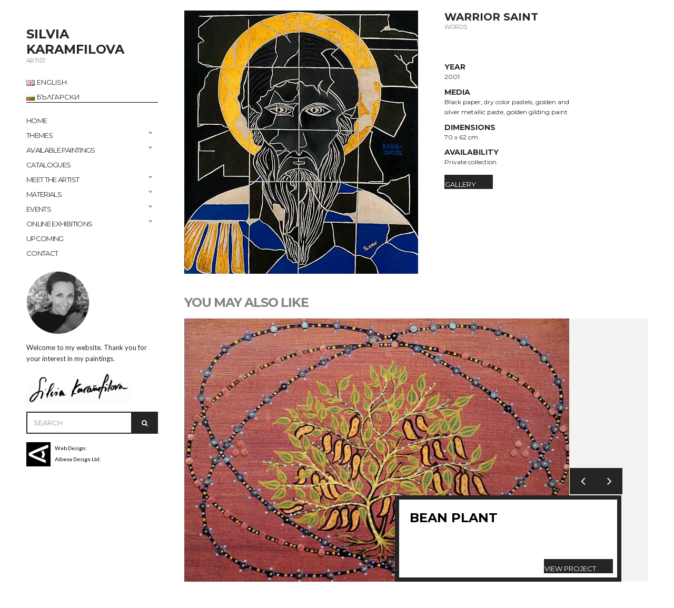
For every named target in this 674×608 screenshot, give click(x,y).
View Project (570, 568)
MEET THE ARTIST (52, 179)
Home (36, 120)
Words (455, 27)
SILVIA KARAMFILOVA (75, 41)
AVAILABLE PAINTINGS (60, 150)
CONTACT (42, 253)
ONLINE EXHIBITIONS (59, 224)
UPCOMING (45, 238)
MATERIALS (44, 194)
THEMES (39, 135)
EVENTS (38, 209)
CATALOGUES (48, 165)
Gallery (460, 184)
